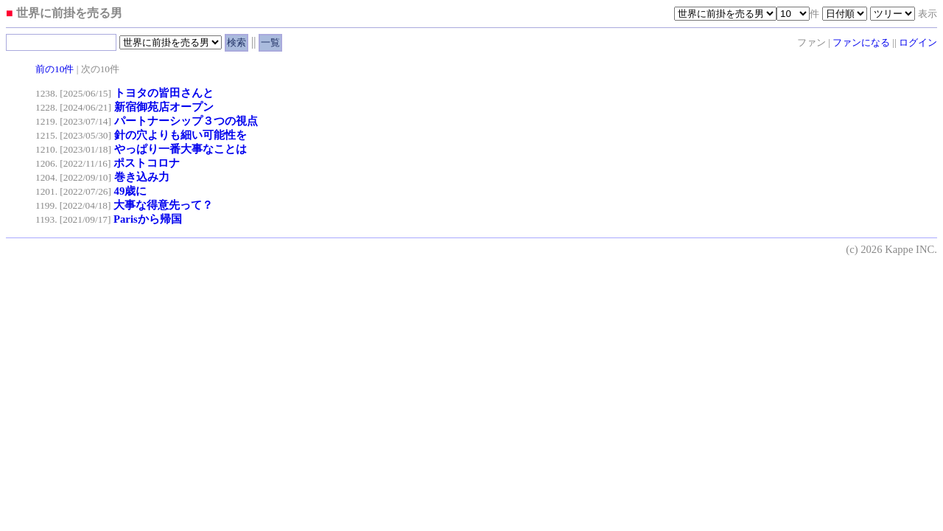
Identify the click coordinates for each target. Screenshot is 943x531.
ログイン (918, 42)
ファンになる (861, 42)
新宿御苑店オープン (164, 107)
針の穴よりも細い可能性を (180, 135)
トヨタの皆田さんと (164, 93)
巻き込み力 (141, 177)
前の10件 (54, 68)
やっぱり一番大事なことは (180, 149)
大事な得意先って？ (163, 205)
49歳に (130, 191)
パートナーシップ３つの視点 (186, 121)
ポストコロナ (146, 163)
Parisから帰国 (147, 219)
